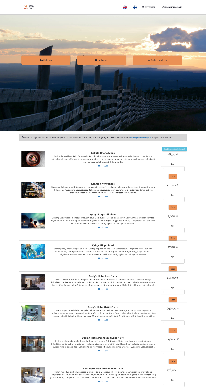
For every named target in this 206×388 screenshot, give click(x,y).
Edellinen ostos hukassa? (174, 149)
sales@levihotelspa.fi (140, 137)
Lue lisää (103, 166)
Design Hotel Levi (158, 60)
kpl (172, 164)
